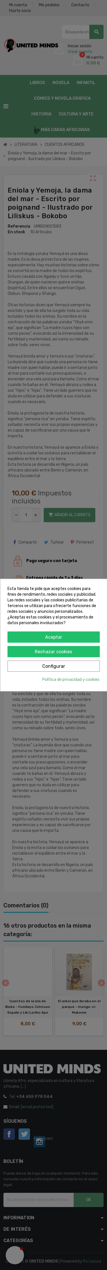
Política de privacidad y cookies (71, 679)
